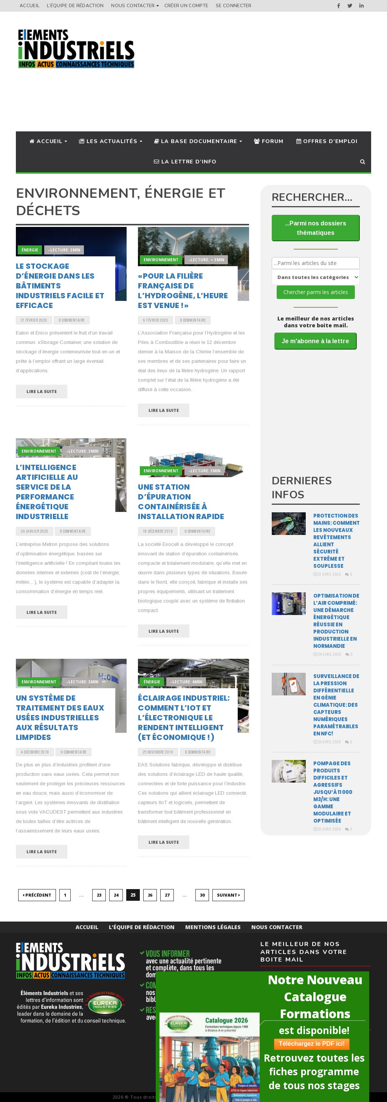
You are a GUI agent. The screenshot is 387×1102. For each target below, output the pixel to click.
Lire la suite (41, 391)
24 (116, 895)
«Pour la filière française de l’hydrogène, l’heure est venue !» (183, 291)
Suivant (228, 895)
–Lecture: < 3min (206, 259)
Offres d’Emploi (327, 141)
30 (202, 895)
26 (150, 895)
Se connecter (234, 6)
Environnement (161, 259)
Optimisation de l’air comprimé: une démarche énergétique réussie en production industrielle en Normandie (336, 621)
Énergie (30, 250)
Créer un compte (186, 6)
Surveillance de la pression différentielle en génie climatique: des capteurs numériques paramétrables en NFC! (336, 705)
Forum (268, 141)
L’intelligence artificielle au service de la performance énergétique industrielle (47, 492)
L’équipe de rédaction (75, 6)
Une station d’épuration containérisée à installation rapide (181, 502)
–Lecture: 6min (186, 681)
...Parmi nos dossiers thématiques (315, 228)
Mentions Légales (213, 927)
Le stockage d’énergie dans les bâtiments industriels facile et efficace (60, 286)
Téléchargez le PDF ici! (309, 1043)
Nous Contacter (133, 6)
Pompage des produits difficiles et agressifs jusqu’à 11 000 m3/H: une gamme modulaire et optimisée (332, 792)
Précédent (37, 895)
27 (167, 895)
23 (99, 895)
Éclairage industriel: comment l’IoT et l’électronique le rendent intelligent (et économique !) (184, 718)
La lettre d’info (185, 161)
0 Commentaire (72, 320)
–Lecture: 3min (64, 250)
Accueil (29, 6)
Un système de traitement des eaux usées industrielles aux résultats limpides (60, 718)
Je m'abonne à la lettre (315, 341)
